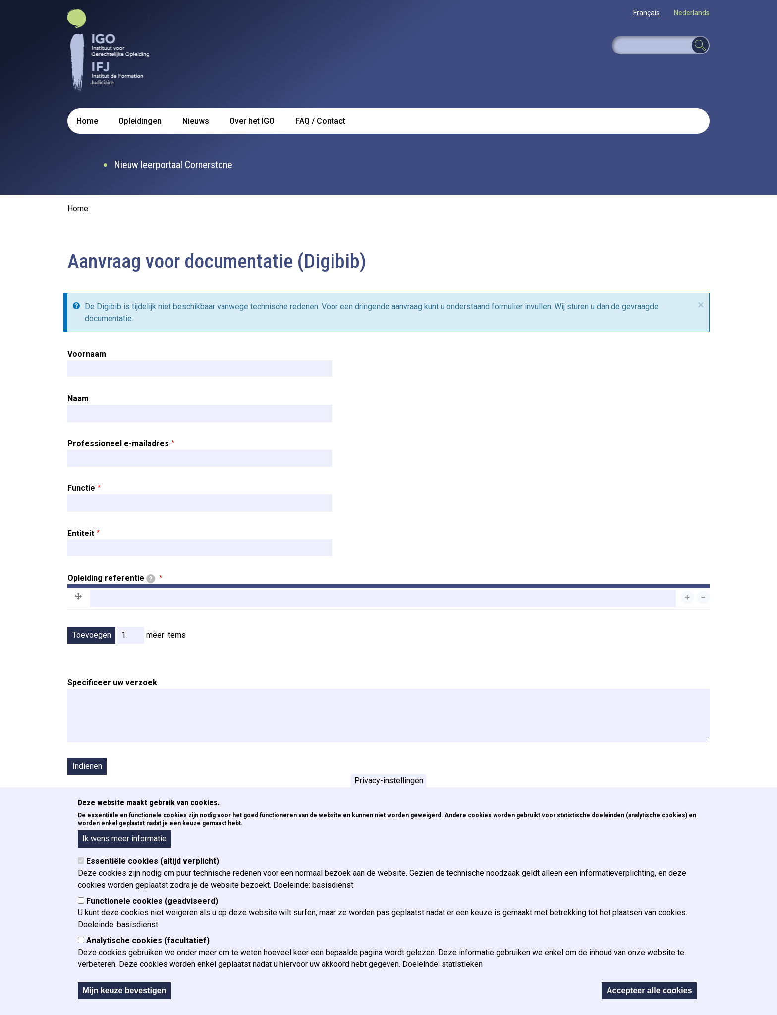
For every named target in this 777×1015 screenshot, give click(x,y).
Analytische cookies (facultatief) (148, 940)
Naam (78, 398)
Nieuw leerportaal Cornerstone (173, 165)
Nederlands (692, 13)
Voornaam (86, 354)
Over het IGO (252, 121)
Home (87, 121)
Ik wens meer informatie (124, 838)
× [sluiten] (701, 305)
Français (646, 13)
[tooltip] (150, 578)
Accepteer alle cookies (649, 990)
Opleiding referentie (111, 578)
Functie (81, 488)
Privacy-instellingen (388, 780)
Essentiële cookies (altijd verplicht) (152, 861)
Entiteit (80, 533)
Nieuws (195, 121)
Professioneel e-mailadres (118, 443)
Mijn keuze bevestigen (124, 990)
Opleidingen (140, 121)
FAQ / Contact (320, 121)
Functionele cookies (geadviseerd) (152, 901)
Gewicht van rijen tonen (670, 616)
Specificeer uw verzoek (112, 682)
